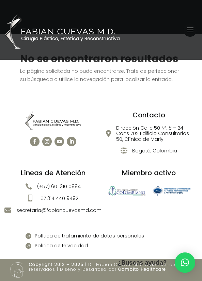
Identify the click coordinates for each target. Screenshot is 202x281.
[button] (185, 262)
